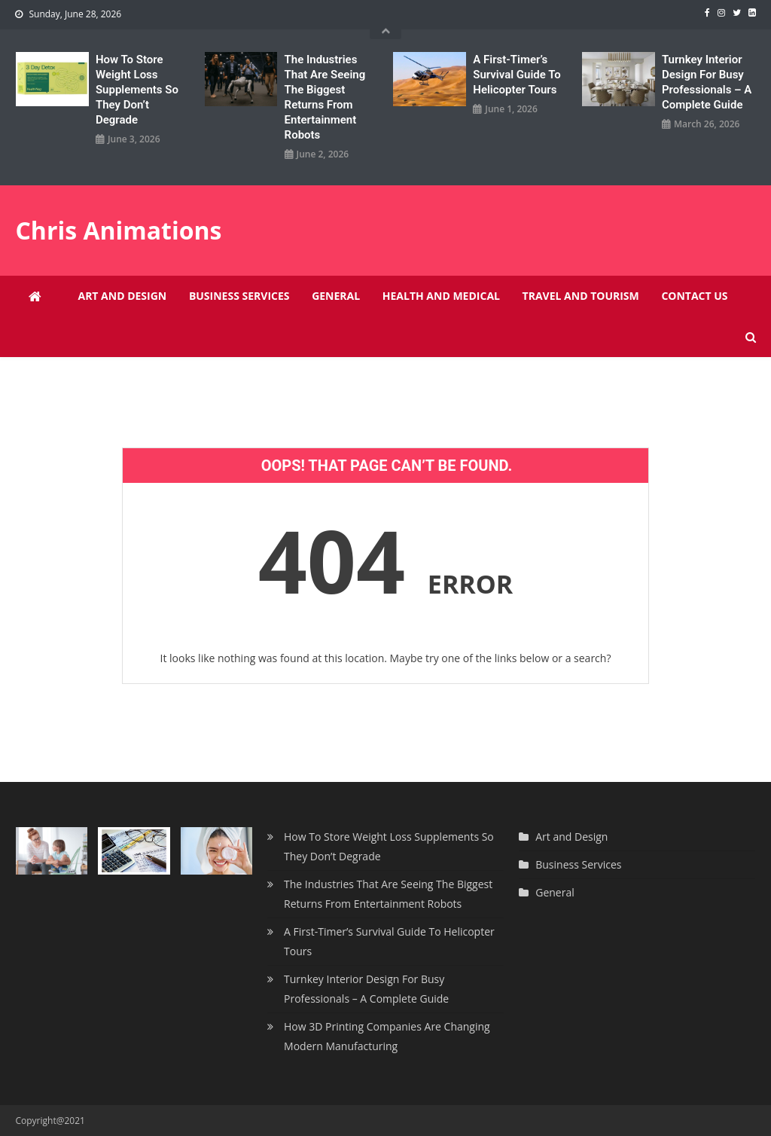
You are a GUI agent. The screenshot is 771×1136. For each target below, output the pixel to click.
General (336, 296)
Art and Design (122, 296)
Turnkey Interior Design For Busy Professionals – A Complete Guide (706, 82)
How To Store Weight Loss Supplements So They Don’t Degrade (137, 90)
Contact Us (694, 296)
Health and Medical (441, 296)
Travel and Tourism (581, 296)
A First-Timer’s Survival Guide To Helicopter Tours (517, 74)
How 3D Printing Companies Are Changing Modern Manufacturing (387, 1036)
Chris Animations (118, 230)
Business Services (239, 296)
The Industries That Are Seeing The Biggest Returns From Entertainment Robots (325, 97)
